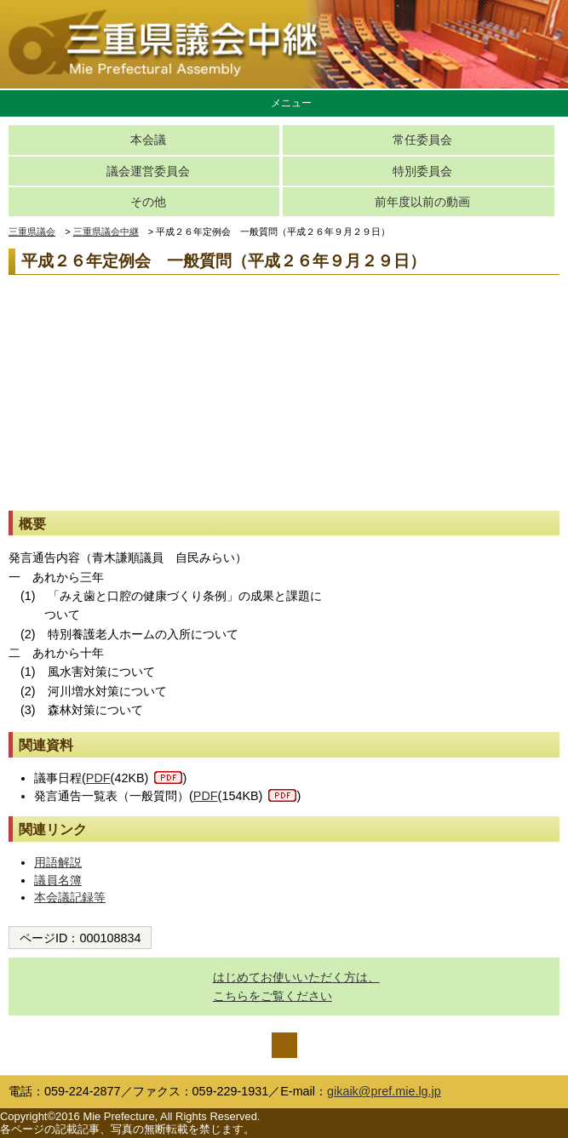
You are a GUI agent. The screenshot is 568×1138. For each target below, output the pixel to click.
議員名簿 (58, 880)
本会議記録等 (70, 897)
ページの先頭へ (284, 1045)
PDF (98, 778)
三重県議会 (32, 231)
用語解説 (58, 862)
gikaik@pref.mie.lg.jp (384, 1091)
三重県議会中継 (106, 231)
